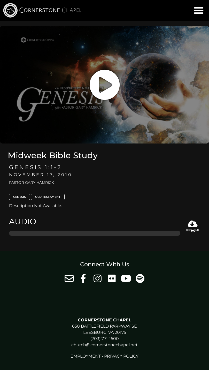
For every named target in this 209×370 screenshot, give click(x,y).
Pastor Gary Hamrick (31, 182)
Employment (86, 356)
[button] (198, 10)
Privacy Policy (121, 356)
